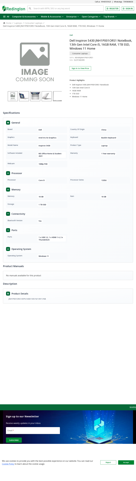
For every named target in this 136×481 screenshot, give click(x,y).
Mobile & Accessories (52, 17)
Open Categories (91, 17)
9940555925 (106, 1)
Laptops (18, 23)
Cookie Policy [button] (8, 464)
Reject (108, 462)
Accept (126, 462)
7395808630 (128, 1)
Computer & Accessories (25, 17)
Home (7, 23)
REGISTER (113, 9)
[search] (30, 9)
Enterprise (72, 17)
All (6, 17)
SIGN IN (128, 9)
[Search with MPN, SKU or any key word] (68, 9)
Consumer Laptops (33, 23)
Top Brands (110, 17)
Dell (71, 35)
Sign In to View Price (80, 68)
